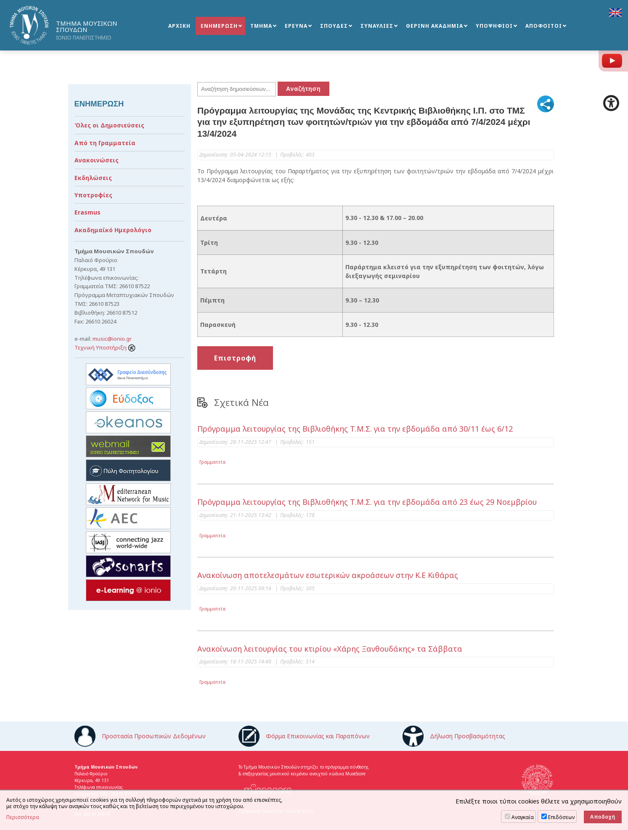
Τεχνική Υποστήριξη (104, 347)
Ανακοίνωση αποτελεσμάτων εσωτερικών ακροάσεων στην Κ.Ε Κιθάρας (327, 575)
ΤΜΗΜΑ (261, 25)
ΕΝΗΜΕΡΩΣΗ (219, 25)
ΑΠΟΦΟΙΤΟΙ (543, 25)
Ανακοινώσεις (96, 160)
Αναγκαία (522, 817)
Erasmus (87, 212)
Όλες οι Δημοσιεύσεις (109, 125)
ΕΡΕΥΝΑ (296, 25)
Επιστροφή (235, 358)
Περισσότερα (22, 817)
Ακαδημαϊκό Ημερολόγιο (112, 230)
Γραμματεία (212, 462)
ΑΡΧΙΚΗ (179, 25)
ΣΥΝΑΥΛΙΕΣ (376, 25)
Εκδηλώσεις (93, 178)
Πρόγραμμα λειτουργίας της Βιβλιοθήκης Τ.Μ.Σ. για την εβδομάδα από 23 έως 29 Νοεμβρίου (367, 502)
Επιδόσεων (561, 817)
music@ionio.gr (112, 338)
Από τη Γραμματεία (104, 143)
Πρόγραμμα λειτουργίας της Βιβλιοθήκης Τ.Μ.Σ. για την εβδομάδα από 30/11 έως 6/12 (355, 429)
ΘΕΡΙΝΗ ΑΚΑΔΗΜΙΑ (434, 25)
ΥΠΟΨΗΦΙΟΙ (494, 25)
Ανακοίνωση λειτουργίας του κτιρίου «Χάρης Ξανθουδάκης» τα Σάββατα (329, 649)
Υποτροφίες (93, 195)
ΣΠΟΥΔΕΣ (334, 25)
